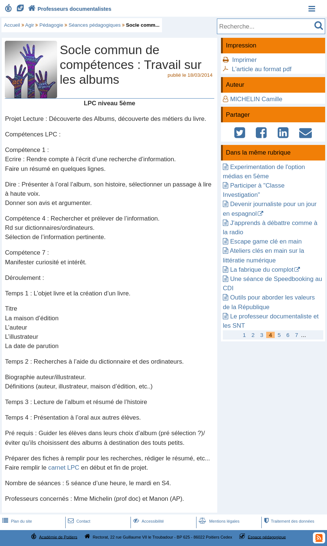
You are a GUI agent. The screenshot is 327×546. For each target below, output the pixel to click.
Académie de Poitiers (58, 537)
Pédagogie (51, 25)
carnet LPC (63, 467)
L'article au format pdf (261, 69)
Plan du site (16, 521)
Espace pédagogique (267, 537)
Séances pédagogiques (94, 25)
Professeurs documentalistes (69, 9)
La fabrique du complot (262, 269)
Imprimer (244, 59)
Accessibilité (148, 521)
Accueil (12, 25)
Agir (29, 25)
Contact (78, 521)
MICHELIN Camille (256, 99)
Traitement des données (288, 521)
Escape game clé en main (266, 241)
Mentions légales (218, 521)
